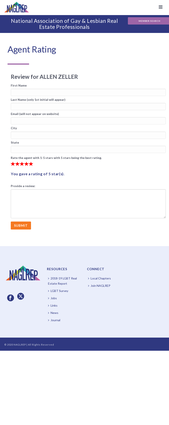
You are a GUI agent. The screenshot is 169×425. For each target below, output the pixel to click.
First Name (19, 85)
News (53, 313)
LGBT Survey (58, 291)
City (14, 128)
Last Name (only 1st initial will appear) (38, 99)
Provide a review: (23, 186)
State (15, 142)
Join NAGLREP (99, 285)
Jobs (52, 298)
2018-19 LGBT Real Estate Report (62, 280)
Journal (54, 320)
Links (52, 305)
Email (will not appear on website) (35, 114)
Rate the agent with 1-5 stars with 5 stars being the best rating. (56, 158)
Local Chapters (99, 278)
